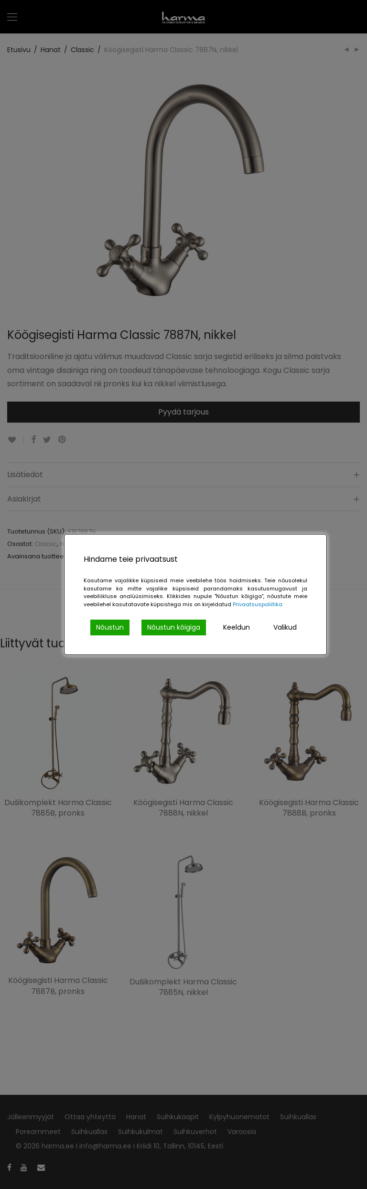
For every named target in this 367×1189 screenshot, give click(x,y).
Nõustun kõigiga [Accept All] (173, 627)
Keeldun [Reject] (236, 627)
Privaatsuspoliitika (257, 604)
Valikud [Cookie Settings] (285, 627)
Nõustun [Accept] (110, 627)
